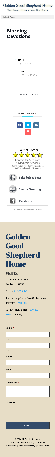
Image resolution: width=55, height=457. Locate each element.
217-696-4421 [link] (21, 291)
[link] (28, 7)
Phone (10, 356)
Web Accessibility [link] (27, 445)
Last (8, 350)
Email (10, 369)
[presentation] (28, 411)
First (8, 339)
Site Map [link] (14, 442)
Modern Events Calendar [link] (32, 210)
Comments (13, 382)
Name (10, 328)
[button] (27, 17)
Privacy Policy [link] (27, 442)
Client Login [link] (43, 445)
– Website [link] (21, 302)
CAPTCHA (10, 402)
